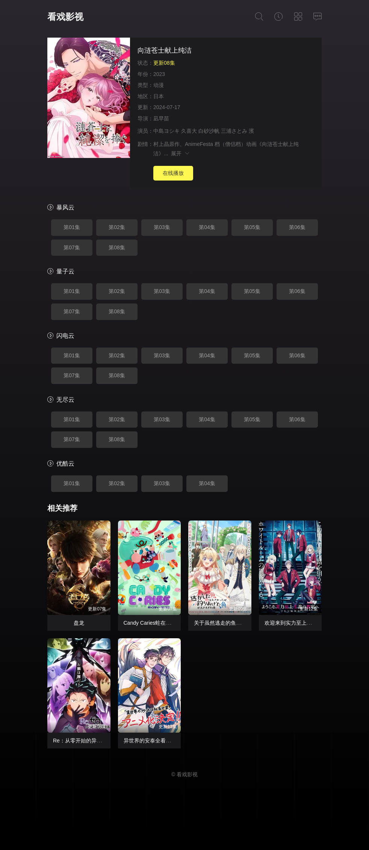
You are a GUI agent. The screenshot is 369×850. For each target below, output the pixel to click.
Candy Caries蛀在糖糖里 (153, 623)
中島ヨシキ (166, 131)
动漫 (158, 85)
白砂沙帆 (208, 131)
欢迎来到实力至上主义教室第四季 (304, 623)
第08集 (117, 247)
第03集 (162, 227)
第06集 (297, 227)
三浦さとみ (234, 131)
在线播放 (173, 173)
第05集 (252, 227)
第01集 (72, 227)
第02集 (117, 227)
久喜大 (189, 131)
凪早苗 (161, 118)
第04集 (207, 227)
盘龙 (79, 623)
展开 (180, 153)
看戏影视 (65, 17)
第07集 (72, 247)
